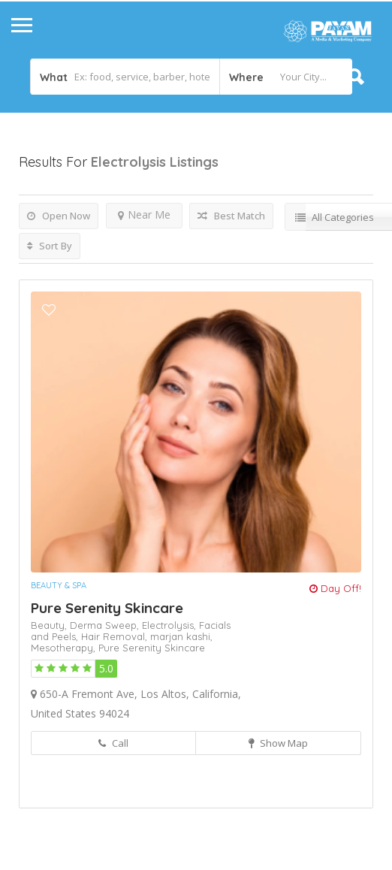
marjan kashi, (181, 636)
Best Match (231, 215)
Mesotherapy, (64, 648)
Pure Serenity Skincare (107, 608)
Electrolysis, (170, 625)
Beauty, (50, 625)
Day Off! (335, 588)
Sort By (49, 245)
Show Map (278, 743)
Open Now (58, 215)
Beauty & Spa (58, 585)
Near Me (144, 214)
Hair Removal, (115, 636)
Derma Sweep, (106, 625)
